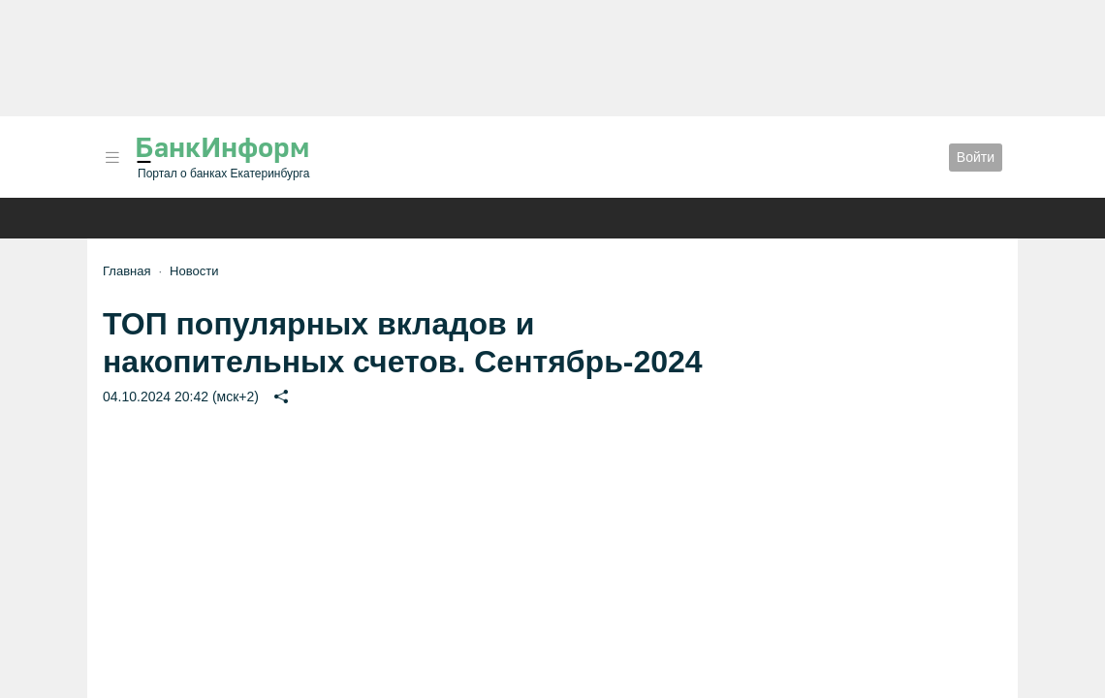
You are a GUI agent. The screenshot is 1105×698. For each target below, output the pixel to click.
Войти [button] (975, 157)
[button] (112, 157)
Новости (194, 271)
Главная (126, 271)
